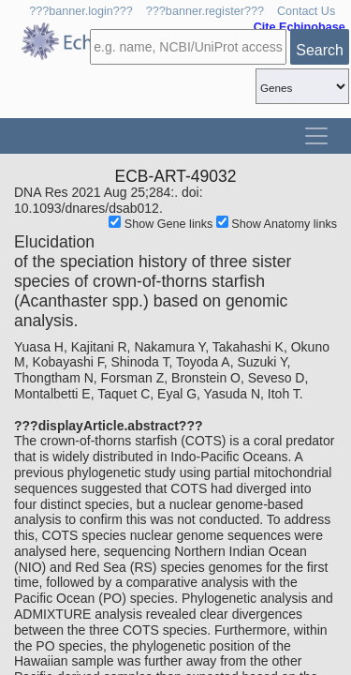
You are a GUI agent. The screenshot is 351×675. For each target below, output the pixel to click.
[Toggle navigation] (316, 136)
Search (320, 50)
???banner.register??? (205, 11)
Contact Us (306, 11)
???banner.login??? (81, 11)
